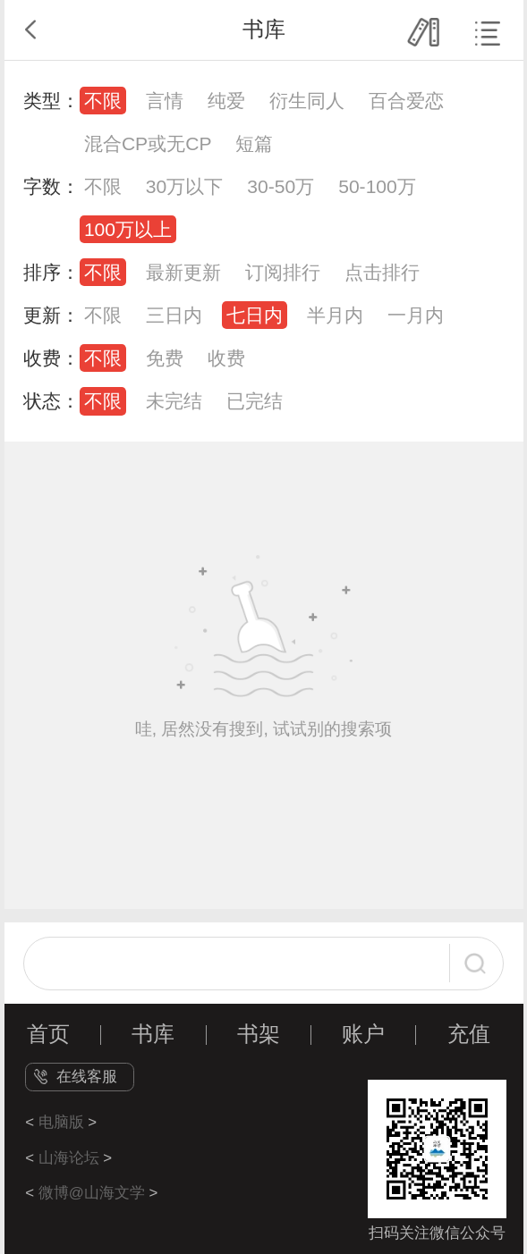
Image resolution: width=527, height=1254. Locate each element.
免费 (164, 358)
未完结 (174, 401)
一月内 (415, 315)
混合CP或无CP (148, 143)
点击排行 (382, 272)
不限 (103, 100)
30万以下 (184, 186)
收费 (226, 358)
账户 (363, 1034)
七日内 (254, 315)
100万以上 (128, 229)
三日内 (174, 315)
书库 (153, 1034)
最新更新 (183, 272)
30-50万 (280, 186)
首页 (48, 1034)
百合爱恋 (406, 100)
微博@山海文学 (91, 1192)
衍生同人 (306, 100)
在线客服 (86, 1076)
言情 (164, 100)
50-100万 (377, 186)
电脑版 (61, 1122)
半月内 (335, 315)
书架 (258, 1034)
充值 (468, 1034)
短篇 (254, 143)
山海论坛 (68, 1157)
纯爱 (226, 100)
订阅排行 (282, 272)
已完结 (254, 401)
